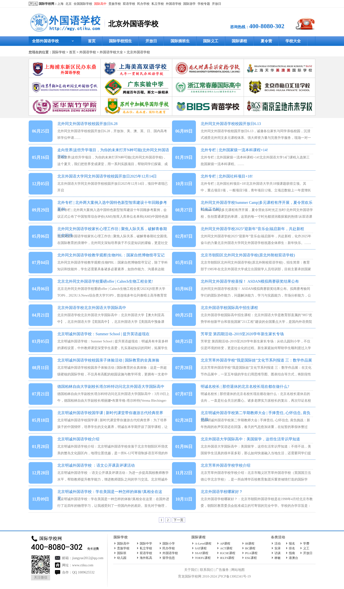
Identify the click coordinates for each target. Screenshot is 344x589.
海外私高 (146, 558)
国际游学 (189, 3)
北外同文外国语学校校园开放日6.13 (231, 124)
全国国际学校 (83, 3)
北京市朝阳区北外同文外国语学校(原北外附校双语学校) (248, 255)
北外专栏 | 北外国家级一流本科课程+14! (234, 150)
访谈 (277, 553)
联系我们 (206, 570)
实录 (277, 548)
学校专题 (204, 3)
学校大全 (293, 41)
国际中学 (146, 543)
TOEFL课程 (203, 558)
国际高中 (100, 3)
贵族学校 (114, 3)
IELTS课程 (227, 558)
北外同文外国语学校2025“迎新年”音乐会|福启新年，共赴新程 (252, 229)
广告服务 (222, 570)
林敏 (277, 558)
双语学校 (129, 3)
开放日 (216, 3)
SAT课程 (201, 548)
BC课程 (250, 548)
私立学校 (157, 3)
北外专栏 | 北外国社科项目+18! (227, 176)
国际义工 (210, 41)
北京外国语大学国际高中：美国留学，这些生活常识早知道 (250, 439)
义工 (306, 548)
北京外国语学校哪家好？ (222, 492)
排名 (292, 548)
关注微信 (40, 577)
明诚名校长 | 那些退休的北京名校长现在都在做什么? (245, 386)
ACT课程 (226, 548)
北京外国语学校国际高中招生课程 (229, 308)
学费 (306, 543)
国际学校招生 (120, 41)
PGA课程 (251, 553)
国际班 (121, 553)
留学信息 (168, 558)
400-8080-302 (266, 26)
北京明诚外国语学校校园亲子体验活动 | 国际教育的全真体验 (108, 360)
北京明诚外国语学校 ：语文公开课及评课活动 (96, 465)
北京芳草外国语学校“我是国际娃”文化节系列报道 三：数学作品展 (256, 360)
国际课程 (239, 41)
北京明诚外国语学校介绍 (78, 439)
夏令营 (266, 41)
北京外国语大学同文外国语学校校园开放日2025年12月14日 (107, 176)
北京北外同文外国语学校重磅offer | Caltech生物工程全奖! (105, 281)
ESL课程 (251, 558)
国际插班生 (180, 41)
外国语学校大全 (111, 52)
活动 (277, 543)
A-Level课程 (203, 543)
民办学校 (143, 3)
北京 (68, 3)
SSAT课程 (201, 553)
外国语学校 (173, 3)
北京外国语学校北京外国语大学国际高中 (91, 308)
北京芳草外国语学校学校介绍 (225, 465)
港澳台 (293, 558)
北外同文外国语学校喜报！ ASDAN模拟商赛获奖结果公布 (250, 281)
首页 (92, 41)
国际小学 (168, 543)
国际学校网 (46, 3)
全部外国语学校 (45, 41)
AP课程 (225, 543)
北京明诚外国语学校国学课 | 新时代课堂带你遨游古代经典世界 (110, 413)
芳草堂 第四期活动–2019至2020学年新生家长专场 (242, 334)
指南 (292, 553)
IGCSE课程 (227, 553)
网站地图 (238, 570)
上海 (60, 3)
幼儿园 (121, 558)
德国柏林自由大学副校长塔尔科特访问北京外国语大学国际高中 (110, 386)
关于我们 (191, 570)
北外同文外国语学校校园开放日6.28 (87, 124)
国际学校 (58, 52)
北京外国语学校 (138, 52)
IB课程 (249, 543)
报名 (292, 543)
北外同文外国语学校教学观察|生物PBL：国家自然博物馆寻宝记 (111, 255)
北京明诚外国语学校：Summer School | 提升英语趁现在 (103, 334)
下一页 (178, 520)
